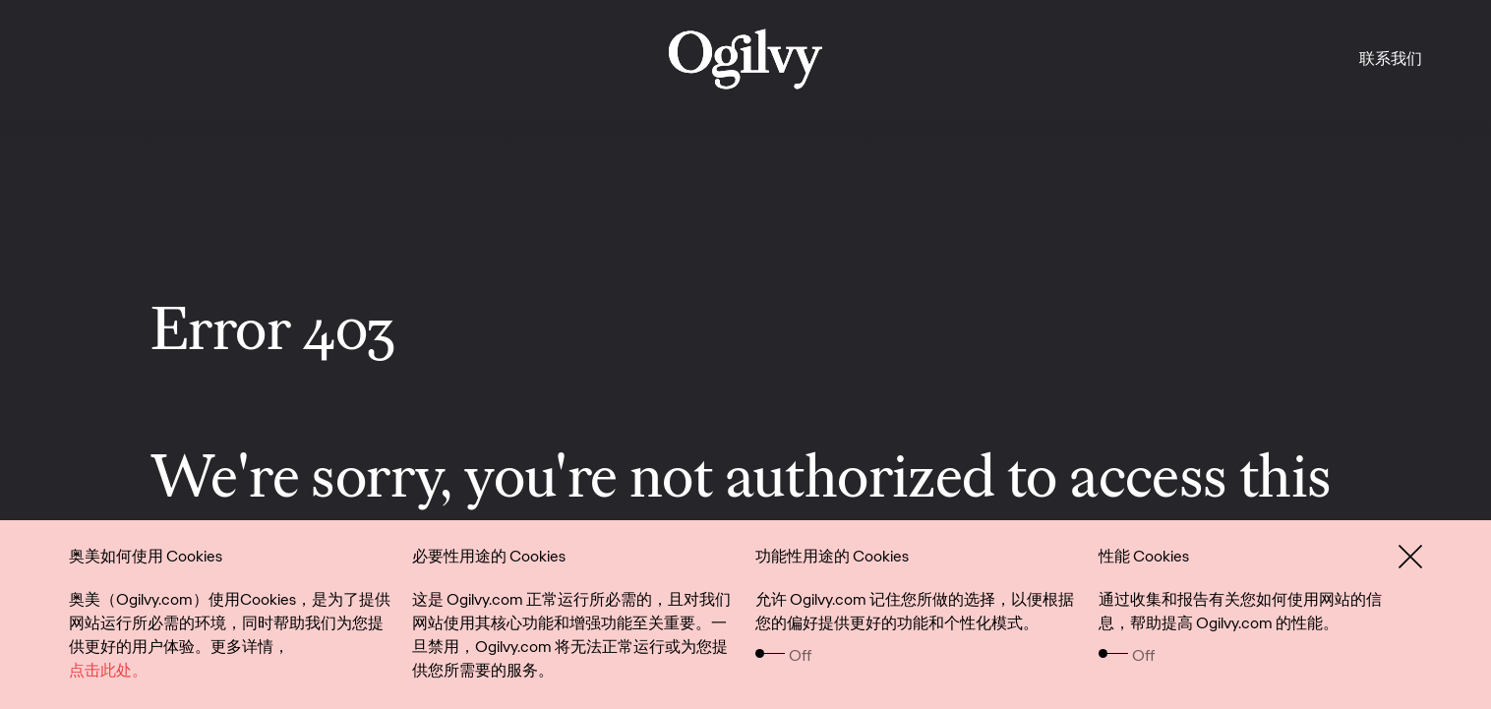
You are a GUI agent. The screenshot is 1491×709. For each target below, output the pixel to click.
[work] (745, 59)
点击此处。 (108, 670)
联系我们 (1390, 58)
